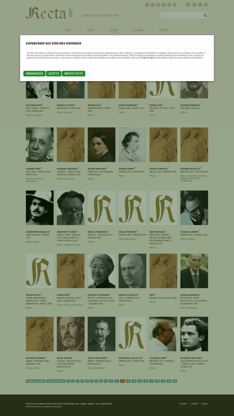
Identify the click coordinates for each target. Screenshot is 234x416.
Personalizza (34, 73)
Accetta (54, 73)
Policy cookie (147, 58)
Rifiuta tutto (73, 73)
